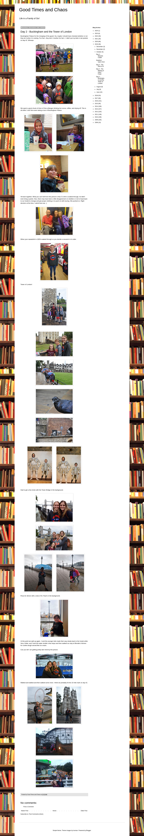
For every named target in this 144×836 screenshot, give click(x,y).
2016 (96, 101)
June (98, 92)
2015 (96, 103)
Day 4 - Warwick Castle (99, 56)
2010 (96, 117)
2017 (96, 98)
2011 (96, 114)
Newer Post (24, 811)
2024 (96, 30)
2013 (96, 109)
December (99, 46)
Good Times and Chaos (43, 9)
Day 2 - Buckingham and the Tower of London (100, 80)
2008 (96, 122)
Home (54, 811)
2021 (96, 39)
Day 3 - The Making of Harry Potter (100, 71)
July (97, 89)
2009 (96, 120)
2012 (96, 111)
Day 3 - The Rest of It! (100, 65)
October (99, 52)
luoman (75, 830)
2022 (96, 36)
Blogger (88, 830)
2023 (96, 33)
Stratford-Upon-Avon (100, 61)
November (99, 49)
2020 (96, 41)
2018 (96, 95)
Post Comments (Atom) (36, 814)
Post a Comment (28, 807)
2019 (96, 44)
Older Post (84, 811)
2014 (96, 106)
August (98, 87)
